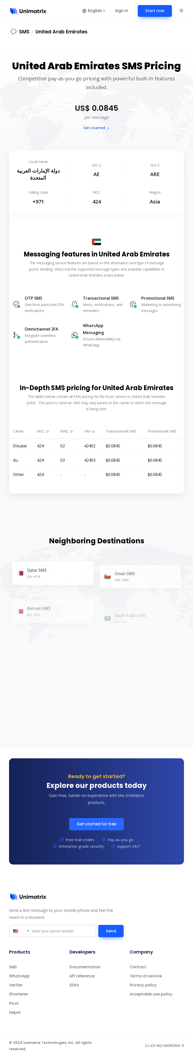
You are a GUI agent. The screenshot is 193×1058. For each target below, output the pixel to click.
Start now (154, 10)
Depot (15, 1012)
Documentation (85, 967)
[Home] (28, 11)
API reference (81, 976)
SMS (13, 967)
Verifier (16, 985)
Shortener (18, 994)
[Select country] (20, 931)
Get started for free (96, 832)
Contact (138, 967)
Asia (155, 201)
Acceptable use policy (151, 994)
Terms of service (146, 976)
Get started (96, 128)
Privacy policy (143, 985)
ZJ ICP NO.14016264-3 (164, 1045)
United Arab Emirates (61, 32)
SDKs (74, 985)
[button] (181, 10)
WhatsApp (19, 976)
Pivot (14, 1003)
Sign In (121, 10)
